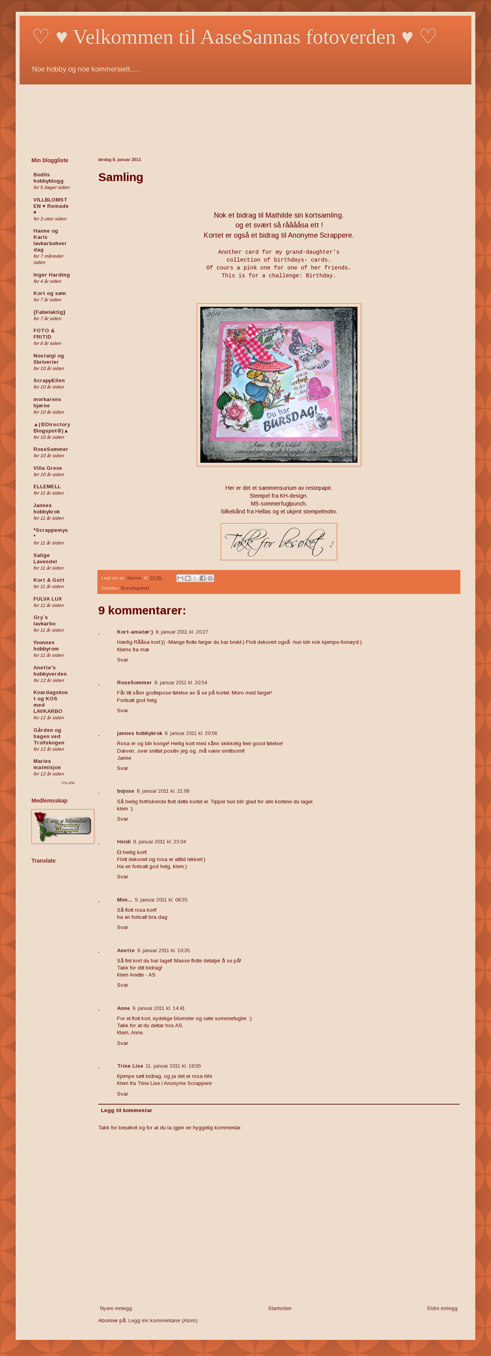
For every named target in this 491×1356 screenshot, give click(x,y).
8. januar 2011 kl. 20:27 (182, 632)
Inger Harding (51, 275)
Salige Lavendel (45, 558)
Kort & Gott (48, 580)
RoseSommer (134, 682)
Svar (122, 660)
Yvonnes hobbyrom (46, 646)
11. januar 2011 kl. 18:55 (173, 1066)
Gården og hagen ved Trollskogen (48, 736)
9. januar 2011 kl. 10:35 (163, 950)
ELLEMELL (47, 486)
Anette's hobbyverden (50, 671)
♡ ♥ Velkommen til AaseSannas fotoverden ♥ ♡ (234, 36)
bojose (125, 791)
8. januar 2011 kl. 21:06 (163, 791)
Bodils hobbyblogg (48, 178)
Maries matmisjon (47, 764)
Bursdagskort (135, 587)
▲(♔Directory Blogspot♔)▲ (51, 427)
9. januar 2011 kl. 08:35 (161, 900)
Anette (126, 950)
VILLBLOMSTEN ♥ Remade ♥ (51, 206)
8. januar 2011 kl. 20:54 (180, 682)
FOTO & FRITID (44, 334)
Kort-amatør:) (135, 632)
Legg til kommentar (126, 1110)
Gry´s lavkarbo (44, 620)
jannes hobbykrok (139, 733)
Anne (123, 1008)
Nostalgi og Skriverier (48, 359)
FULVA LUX (47, 599)
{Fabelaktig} (49, 312)
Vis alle (68, 783)
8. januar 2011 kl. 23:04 (159, 842)
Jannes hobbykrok (46, 508)
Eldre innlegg (442, 1308)
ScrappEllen (49, 380)
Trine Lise (130, 1066)
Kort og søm (49, 293)
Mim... (124, 900)
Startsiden (279, 1308)
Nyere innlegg (116, 1308)
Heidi (124, 842)
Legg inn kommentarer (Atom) (163, 1320)
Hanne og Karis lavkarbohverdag (50, 240)
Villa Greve (47, 468)
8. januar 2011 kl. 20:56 (191, 733)
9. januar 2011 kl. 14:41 (158, 1008)
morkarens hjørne (47, 402)
